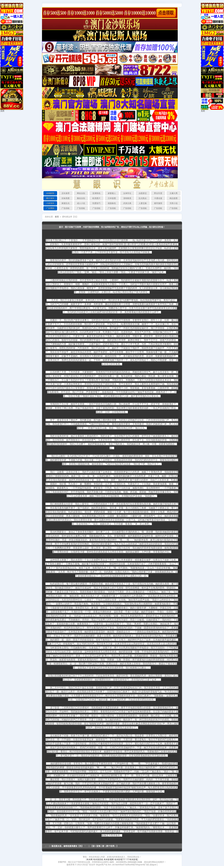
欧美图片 (96, 198)
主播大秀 (174, 193)
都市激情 (158, 203)
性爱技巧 (96, 203)
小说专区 (50, 203)
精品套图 (174, 198)
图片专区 (50, 198)
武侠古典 (127, 203)
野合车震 (158, 193)
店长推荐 (66, 193)
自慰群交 (143, 193)
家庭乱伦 (66, 203)
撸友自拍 (81, 198)
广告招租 (66, 208)
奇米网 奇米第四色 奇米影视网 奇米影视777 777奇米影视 (112, 859)
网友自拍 (81, 193)
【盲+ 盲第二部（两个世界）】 (104, 846)
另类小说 (174, 203)
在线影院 (50, 193)
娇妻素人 (112, 193)
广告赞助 (50, 208)
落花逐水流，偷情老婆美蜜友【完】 (67, 846)
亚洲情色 (96, 193)
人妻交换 (143, 203)
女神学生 (127, 193)
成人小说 (81, 203)
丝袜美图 (66, 198)
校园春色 (112, 203)
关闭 (2, 111)
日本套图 (112, 198)
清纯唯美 (127, 198)
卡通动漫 (158, 198)
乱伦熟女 (143, 198)
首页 (57, 217)
